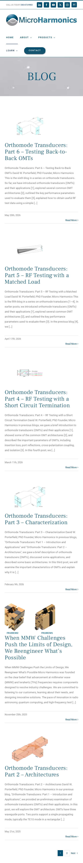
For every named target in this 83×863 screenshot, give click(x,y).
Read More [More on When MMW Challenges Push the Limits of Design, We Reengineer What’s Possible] (71, 719)
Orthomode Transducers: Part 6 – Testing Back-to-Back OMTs (36, 152)
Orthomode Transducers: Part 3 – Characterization (36, 519)
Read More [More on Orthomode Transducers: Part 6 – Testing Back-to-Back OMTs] (71, 220)
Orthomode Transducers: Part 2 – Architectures (36, 771)
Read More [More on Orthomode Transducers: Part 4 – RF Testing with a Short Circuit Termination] (71, 467)
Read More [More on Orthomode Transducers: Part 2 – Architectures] (71, 836)
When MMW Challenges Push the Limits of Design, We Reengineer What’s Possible (39, 647)
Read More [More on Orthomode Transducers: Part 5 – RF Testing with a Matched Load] (71, 343)
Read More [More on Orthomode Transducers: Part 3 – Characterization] (71, 589)
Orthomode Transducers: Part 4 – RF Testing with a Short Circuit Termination (37, 399)
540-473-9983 (27, 5)
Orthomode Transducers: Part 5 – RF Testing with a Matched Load (37, 275)
